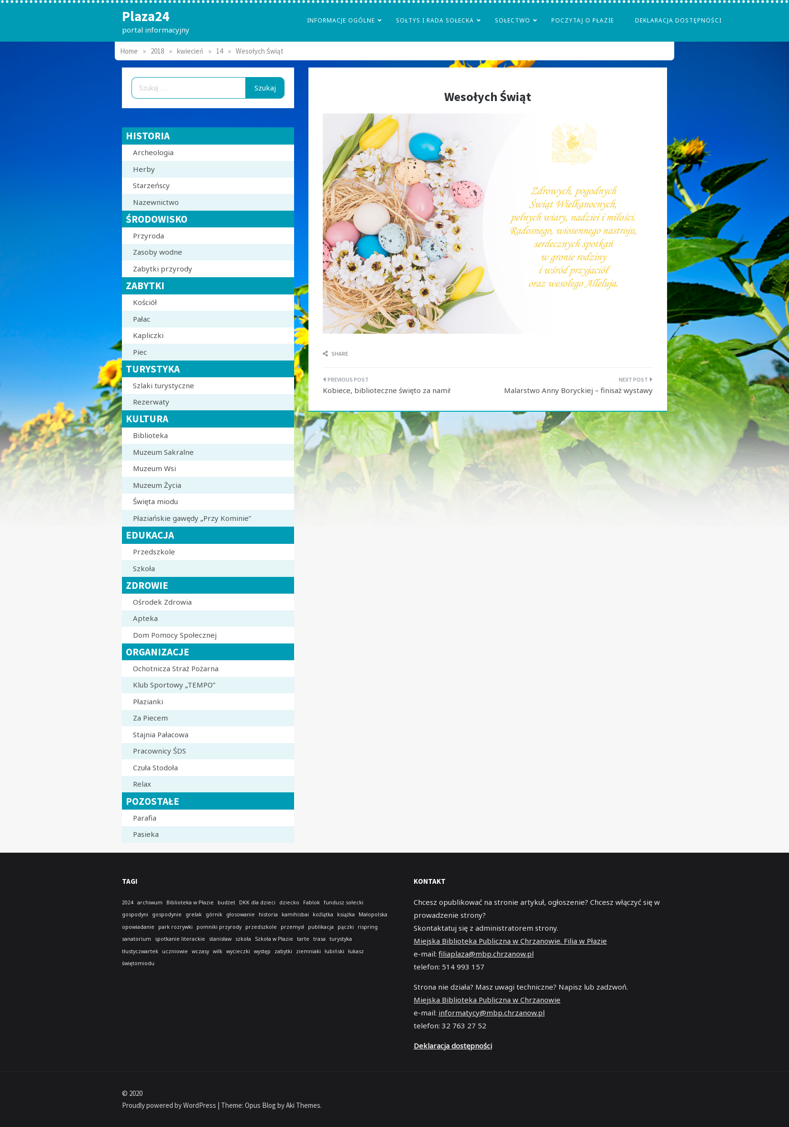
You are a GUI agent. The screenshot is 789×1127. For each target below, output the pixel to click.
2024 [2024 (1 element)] (127, 902)
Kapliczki (148, 335)
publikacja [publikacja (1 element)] (321, 927)
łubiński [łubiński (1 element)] (334, 951)
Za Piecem (150, 717)
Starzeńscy (151, 185)
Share (335, 353)
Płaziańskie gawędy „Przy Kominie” (192, 518)
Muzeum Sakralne (163, 452)
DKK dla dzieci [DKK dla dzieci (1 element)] (257, 902)
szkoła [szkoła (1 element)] (243, 938)
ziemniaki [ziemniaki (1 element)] (308, 951)
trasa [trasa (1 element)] (319, 938)
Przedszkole (154, 551)
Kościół (145, 302)
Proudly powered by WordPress (170, 1105)
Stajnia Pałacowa (160, 734)
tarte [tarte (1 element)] (303, 938)
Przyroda (148, 235)
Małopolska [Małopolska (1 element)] (373, 914)
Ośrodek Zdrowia (162, 602)
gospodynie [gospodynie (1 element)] (167, 914)
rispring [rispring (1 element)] (368, 927)
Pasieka (146, 834)
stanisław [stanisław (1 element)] (220, 938)
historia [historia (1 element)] (268, 914)
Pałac (141, 319)
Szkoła (144, 568)
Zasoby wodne (157, 252)
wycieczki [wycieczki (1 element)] (238, 951)
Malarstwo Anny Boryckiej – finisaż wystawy (578, 390)
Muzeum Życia (157, 485)
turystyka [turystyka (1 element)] (340, 938)
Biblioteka (150, 435)
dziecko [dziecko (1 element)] (289, 902)
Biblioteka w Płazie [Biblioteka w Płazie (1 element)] (190, 902)
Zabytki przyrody (162, 268)
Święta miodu (155, 501)
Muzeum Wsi (154, 468)
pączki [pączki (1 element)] (346, 927)
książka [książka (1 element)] (346, 914)
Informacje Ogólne (341, 20)
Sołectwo (512, 20)
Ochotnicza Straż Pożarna (176, 668)
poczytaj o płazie (582, 20)
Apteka (145, 618)
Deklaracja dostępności (678, 20)
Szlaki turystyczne (163, 385)
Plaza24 (145, 16)
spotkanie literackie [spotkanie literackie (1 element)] (180, 938)
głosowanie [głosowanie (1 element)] (240, 914)
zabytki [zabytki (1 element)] (283, 951)
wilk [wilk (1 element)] (217, 951)
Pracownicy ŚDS (159, 750)
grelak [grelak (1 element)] (194, 914)
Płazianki (148, 701)
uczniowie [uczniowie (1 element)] (175, 951)
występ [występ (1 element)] (262, 951)
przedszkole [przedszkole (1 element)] (261, 927)
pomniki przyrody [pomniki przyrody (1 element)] (219, 927)
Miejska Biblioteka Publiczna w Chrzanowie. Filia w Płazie (510, 941)
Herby (144, 169)
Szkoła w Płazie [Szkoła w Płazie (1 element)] (274, 938)
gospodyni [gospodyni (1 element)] (135, 914)
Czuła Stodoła (155, 767)
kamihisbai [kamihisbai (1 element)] (295, 914)
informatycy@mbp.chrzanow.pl (491, 1012)
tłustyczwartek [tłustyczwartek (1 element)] (140, 951)
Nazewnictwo (156, 202)
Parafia (144, 818)
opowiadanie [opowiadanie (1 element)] (138, 927)
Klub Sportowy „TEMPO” (174, 684)
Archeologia (153, 152)
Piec (140, 352)
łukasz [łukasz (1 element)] (356, 951)
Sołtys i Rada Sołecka (435, 20)
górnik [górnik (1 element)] (214, 914)
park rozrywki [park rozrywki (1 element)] (175, 927)
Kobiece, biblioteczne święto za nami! (386, 390)
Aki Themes (303, 1105)
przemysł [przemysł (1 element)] (292, 927)
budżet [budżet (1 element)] (226, 902)
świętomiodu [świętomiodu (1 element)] (138, 963)
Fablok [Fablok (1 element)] (311, 902)
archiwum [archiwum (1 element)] (150, 902)
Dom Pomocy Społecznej (175, 635)
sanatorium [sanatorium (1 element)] (136, 938)
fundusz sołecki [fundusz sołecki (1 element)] (343, 902)
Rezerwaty (151, 401)
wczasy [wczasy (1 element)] (200, 951)
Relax (142, 784)
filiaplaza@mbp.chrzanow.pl (486, 953)
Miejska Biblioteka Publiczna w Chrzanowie (487, 999)
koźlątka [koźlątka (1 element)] (323, 914)
